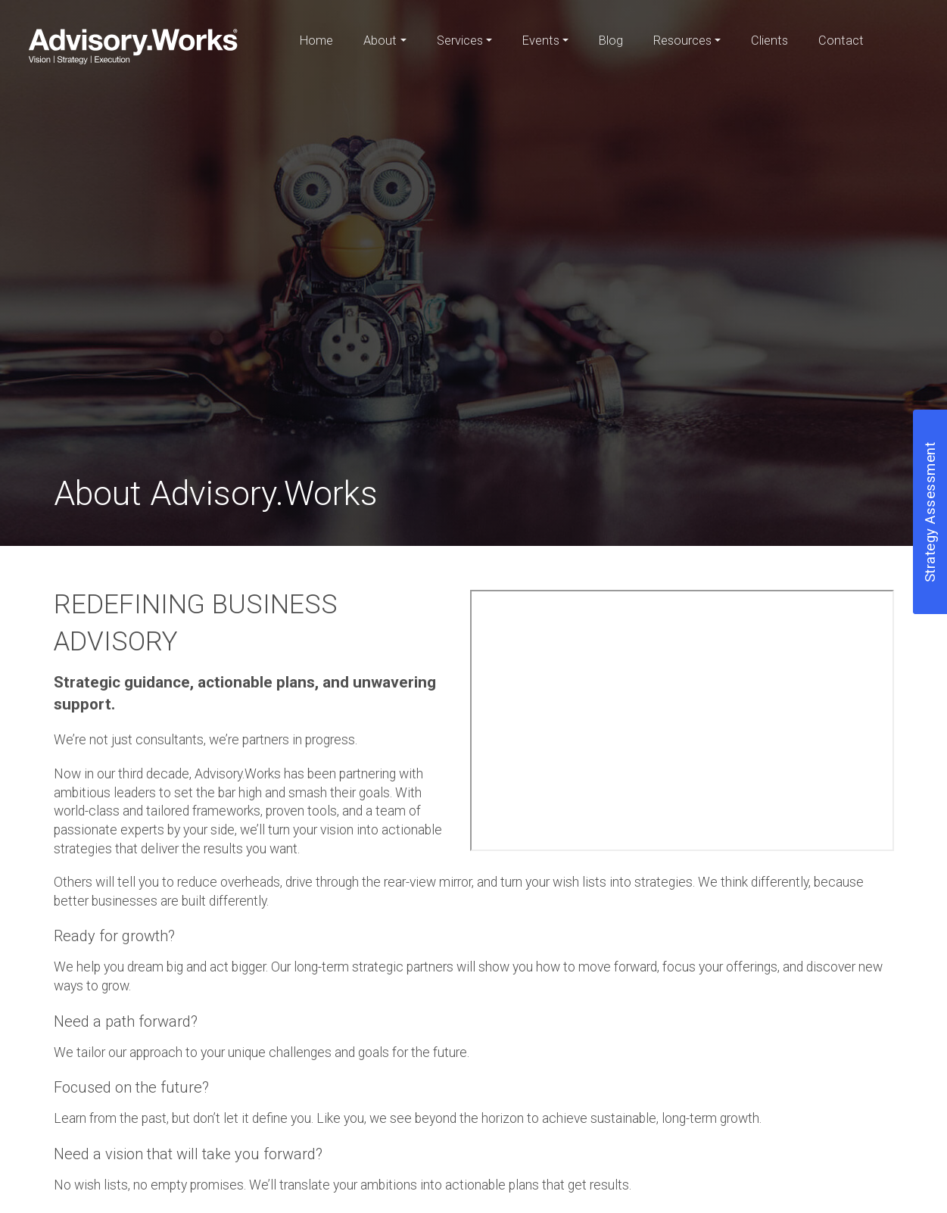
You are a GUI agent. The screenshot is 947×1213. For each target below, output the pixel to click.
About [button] (380, 40)
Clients (769, 40)
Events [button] (540, 40)
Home (316, 40)
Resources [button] (682, 40)
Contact (841, 40)
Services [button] (460, 40)
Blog (611, 40)
